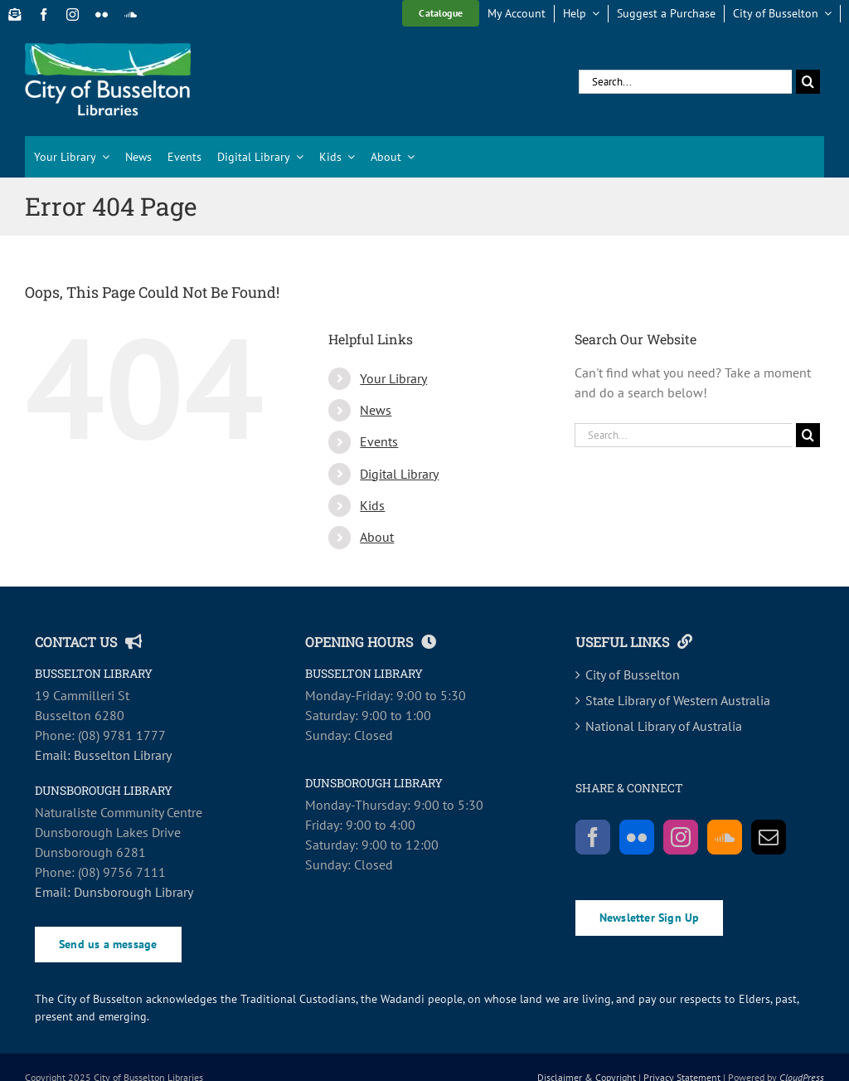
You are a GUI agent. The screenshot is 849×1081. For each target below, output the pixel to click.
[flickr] (101, 14)
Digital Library (399, 473)
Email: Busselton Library (103, 755)
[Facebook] (592, 837)
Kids (372, 505)
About (377, 536)
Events (379, 441)
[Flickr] (636, 837)
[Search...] (685, 82)
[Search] (808, 82)
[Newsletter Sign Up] (14, 14)
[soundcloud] (130, 14)
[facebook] (43, 14)
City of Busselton (632, 674)
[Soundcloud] (724, 837)
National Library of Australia (663, 726)
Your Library (393, 378)
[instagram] (72, 14)
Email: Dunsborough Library (114, 892)
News (375, 410)
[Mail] (768, 837)
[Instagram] (680, 837)
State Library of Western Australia (677, 700)
